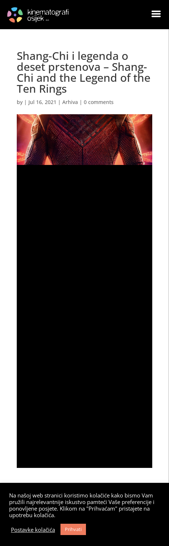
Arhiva (70, 102)
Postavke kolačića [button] (33, 529)
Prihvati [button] (73, 529)
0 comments (99, 102)
